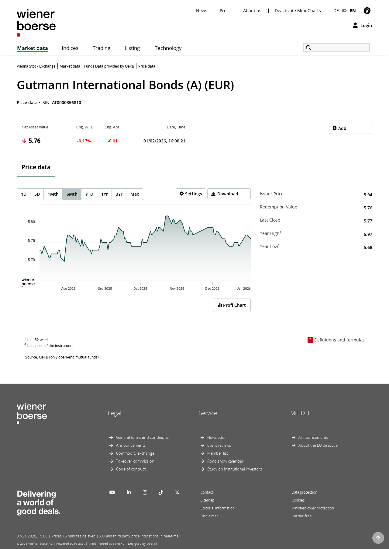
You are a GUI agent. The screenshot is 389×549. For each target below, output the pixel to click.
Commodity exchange (135, 453)
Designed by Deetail (142, 543)
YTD (89, 194)
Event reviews (219, 445)
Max (134, 194)
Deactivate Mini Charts (298, 11)
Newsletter (216, 437)
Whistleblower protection (313, 508)
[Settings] (191, 193)
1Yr (104, 194)
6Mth (72, 194)
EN (353, 10)
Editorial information (218, 508)
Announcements (131, 445)
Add (342, 128)
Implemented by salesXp (106, 543)
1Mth (53, 194)
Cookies (298, 500)
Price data (36, 167)
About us (252, 10)
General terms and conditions (142, 437)
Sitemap (207, 500)
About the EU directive (318, 445)
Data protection (304, 492)
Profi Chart (232, 305)
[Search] (336, 47)
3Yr (119, 194)
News (201, 10)
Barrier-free (302, 516)
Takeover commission (135, 461)
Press (225, 10)
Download (227, 194)
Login (362, 25)
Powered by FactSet (70, 543)
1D (23, 194)
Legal (114, 413)
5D (37, 194)
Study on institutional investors (234, 469)
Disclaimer (209, 516)
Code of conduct (131, 469)
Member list (217, 453)
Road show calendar (225, 461)
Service (208, 413)
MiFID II (299, 413)
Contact (207, 492)
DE (336, 10)
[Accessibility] (367, 10)
